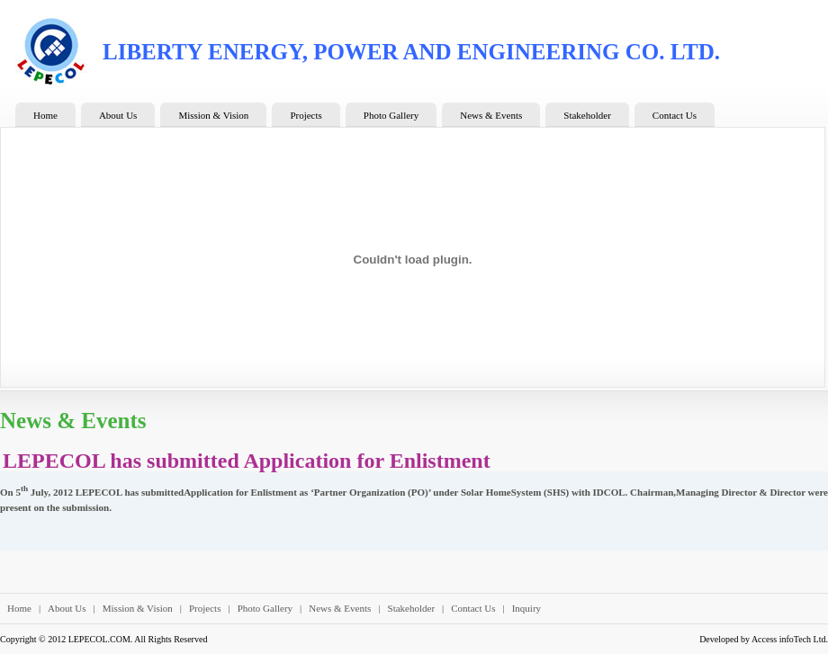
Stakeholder (412, 608)
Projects (204, 608)
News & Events (340, 608)
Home (19, 608)
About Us (67, 608)
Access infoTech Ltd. (790, 639)
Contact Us (473, 608)
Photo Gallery (265, 608)
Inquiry (526, 608)
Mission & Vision (138, 608)
